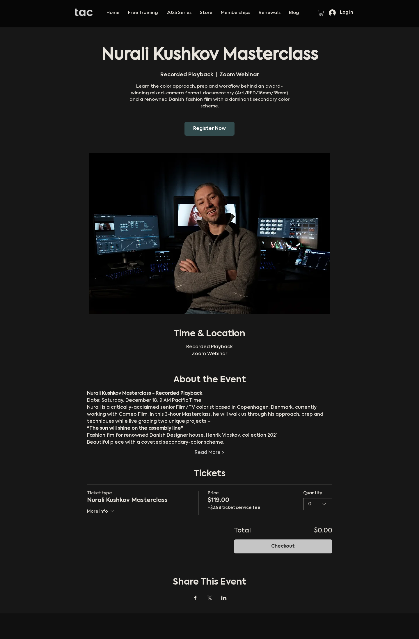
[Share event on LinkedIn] (224, 598)
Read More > (209, 452)
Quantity (312, 493)
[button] (178, 12)
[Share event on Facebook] (195, 598)
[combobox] (317, 504)
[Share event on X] (209, 598)
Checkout (283, 546)
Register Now (209, 128)
